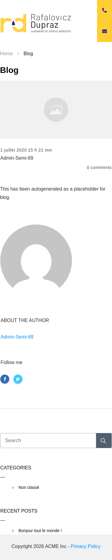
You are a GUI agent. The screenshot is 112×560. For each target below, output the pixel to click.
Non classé (29, 487)
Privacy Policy (86, 546)
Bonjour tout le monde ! (40, 530)
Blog (9, 70)
